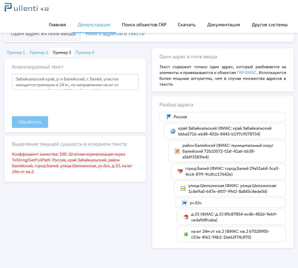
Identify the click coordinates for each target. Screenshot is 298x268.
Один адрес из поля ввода (43, 33)
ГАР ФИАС (247, 72)
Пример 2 (39, 52)
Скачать (187, 24)
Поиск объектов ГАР (144, 24)
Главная (57, 24)
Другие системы (270, 24)
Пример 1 (16, 52)
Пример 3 (62, 52)
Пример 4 (85, 52)
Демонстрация (94, 24)
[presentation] (56, 103)
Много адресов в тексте (115, 33)
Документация (223, 24)
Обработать (30, 122)
